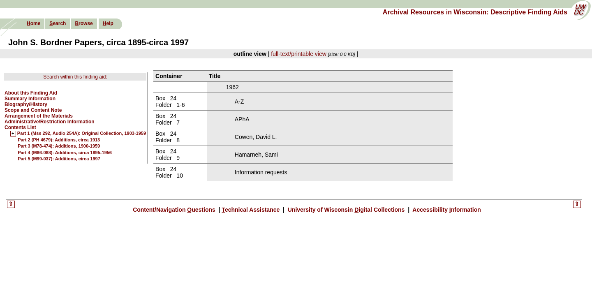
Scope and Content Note (33, 110)
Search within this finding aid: (75, 77)
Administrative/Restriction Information (50, 122)
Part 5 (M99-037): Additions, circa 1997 (59, 158)
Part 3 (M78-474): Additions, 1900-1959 (59, 145)
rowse (83, 23)
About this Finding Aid (31, 93)
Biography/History (26, 104)
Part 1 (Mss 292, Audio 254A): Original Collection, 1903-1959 (81, 133)
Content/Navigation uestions (175, 209)
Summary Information (30, 99)
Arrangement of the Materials (39, 116)
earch (57, 23)
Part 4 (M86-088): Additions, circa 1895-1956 (65, 152)
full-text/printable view (298, 54)
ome (33, 23)
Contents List (20, 127)
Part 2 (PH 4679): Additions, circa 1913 (59, 139)
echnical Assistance (251, 209)
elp (108, 23)
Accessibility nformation (446, 209)
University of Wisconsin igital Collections (346, 209)
